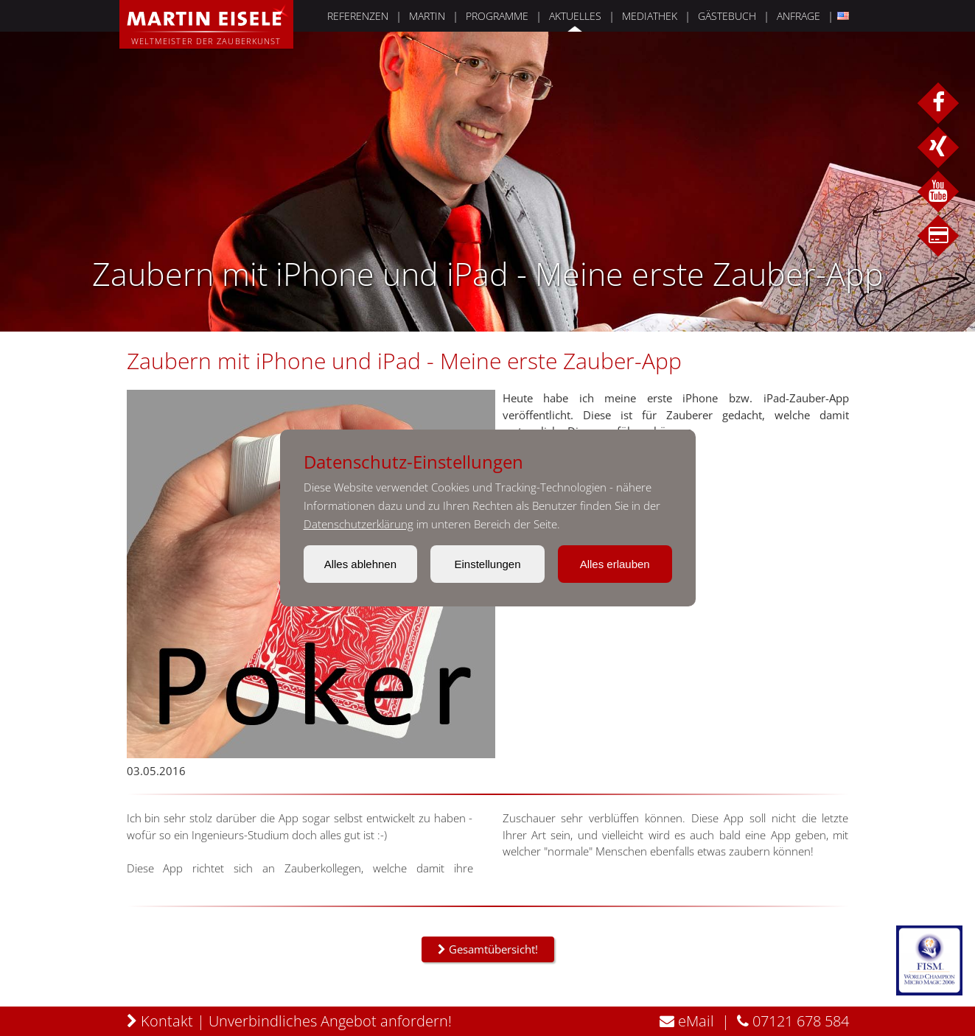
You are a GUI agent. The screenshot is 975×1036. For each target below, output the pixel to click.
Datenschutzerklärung (358, 524)
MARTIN (427, 16)
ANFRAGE (798, 16)
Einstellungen (487, 564)
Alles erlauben (615, 564)
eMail (687, 1021)
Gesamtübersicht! (488, 949)
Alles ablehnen (360, 564)
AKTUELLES (575, 16)
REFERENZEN (357, 16)
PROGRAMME (497, 16)
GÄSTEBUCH (727, 16)
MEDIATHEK (649, 16)
